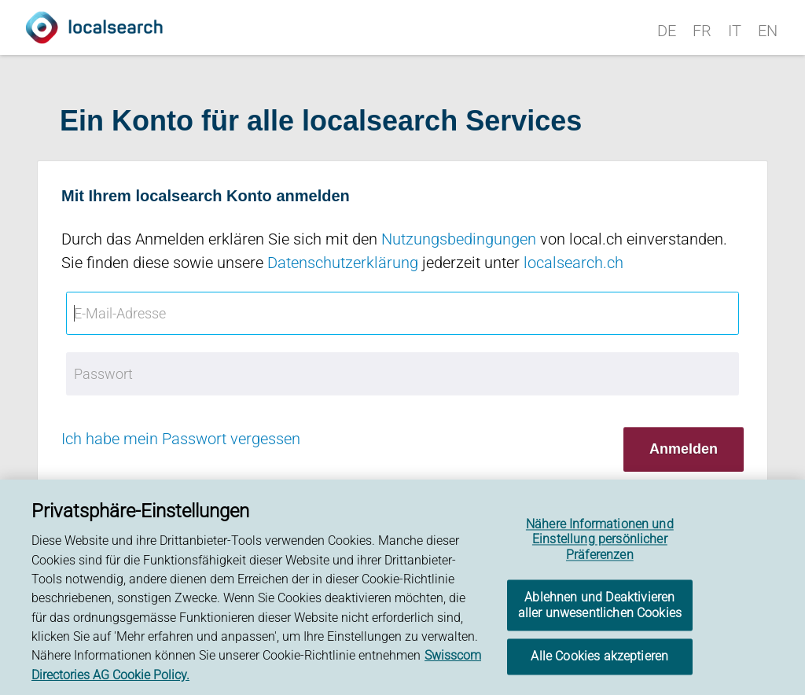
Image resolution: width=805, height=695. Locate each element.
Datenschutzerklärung (342, 262)
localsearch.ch (573, 262)
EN (767, 30)
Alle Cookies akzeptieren (599, 658)
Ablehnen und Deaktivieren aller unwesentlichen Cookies (600, 607)
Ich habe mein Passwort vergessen (180, 438)
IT (734, 30)
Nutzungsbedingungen (458, 239)
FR (702, 30)
